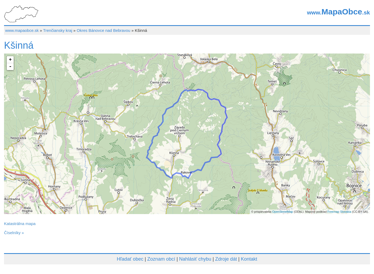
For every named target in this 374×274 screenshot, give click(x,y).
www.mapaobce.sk (22, 30)
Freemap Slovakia (339, 211)
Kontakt (249, 259)
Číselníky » (14, 232)
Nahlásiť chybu (195, 259)
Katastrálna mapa (20, 223)
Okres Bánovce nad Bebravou (103, 30)
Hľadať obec (130, 259)
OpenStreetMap (282, 211)
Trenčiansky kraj (57, 30)
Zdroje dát (226, 259)
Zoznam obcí (161, 259)
